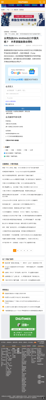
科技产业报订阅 (41, 354)
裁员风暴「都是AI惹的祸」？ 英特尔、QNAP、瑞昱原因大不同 (23, 263)
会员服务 (39, 351)
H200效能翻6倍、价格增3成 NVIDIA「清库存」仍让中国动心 (20, 212)
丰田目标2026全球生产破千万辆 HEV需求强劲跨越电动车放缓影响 (22, 216)
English (42, 343)
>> (31, 250)
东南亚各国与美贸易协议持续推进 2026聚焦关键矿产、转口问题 (21, 219)
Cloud (23, 376)
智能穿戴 (24, 384)
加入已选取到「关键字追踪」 (14, 153)
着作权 (20, 342)
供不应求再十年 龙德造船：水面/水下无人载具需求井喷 (18, 242)
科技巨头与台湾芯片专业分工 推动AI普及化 (17, 297)
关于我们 (3, 342)
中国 (25, 150)
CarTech (24, 386)
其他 (32, 359)
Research (24, 346)
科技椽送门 (3, 360)
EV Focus (24, 361)
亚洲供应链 (24, 364)
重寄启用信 (13, 101)
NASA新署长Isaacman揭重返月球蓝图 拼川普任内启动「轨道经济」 (22, 179)
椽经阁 (29, 346)
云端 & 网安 (33, 353)
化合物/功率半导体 (24, 356)
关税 (12, 150)
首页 (3, 346)
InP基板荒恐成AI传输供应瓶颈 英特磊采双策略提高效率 (18, 231)
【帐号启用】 (9, 113)
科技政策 (9, 371)
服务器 (23, 380)
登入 (23, 108)
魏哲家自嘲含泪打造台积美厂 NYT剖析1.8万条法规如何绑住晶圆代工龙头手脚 (22, 195)
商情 (18, 351)
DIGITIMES (41, 346)
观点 (18, 350)
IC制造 (23, 388)
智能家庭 (24, 368)
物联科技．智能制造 (9, 373)
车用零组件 (24, 349)
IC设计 (23, 387)
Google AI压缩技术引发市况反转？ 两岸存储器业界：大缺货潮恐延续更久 (24, 268)
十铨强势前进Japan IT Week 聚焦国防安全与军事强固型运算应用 (24, 311)
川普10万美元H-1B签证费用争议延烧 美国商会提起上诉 (19, 191)
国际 (14, 355)
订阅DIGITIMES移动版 (41, 356)
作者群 (28, 354)
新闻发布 (9, 342)
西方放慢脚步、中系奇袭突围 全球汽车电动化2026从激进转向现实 (22, 235)
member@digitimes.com (12, 133)
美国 (7, 150)
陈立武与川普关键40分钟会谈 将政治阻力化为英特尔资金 (19, 223)
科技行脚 (29, 352)
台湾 (31, 150)
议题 (18, 348)
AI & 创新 (33, 358)
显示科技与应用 (24, 391)
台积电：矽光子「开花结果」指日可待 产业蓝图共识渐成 (22, 272)
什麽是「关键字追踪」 (12, 156)
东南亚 (15, 350)
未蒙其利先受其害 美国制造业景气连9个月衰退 (16, 208)
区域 (13, 348)
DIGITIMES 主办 (34, 349)
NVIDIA (19, 150)
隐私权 (25, 342)
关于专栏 (29, 355)
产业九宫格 (3, 358)
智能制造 (24, 366)
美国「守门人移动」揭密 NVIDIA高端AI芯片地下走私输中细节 (20, 168)
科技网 (2, 9)
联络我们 (39, 361)
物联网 (23, 369)
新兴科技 (24, 362)
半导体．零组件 (9, 350)
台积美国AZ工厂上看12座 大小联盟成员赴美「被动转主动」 (22, 276)
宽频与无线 (24, 371)
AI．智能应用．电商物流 (18, 9)
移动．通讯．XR (8, 356)
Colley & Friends (29, 349)
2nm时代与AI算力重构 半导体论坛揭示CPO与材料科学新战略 (22, 307)
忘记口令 (8, 101)
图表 (8, 375)
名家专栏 (29, 351)
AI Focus (24, 377)
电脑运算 (24, 379)
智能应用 (33, 351)
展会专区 (19, 353)
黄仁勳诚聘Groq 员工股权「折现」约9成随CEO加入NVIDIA (20, 187)
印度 (14, 351)
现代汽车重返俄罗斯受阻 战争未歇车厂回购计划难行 (18, 175)
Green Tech (23, 359)
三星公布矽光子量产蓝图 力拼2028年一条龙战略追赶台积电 (22, 280)
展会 (2, 362)
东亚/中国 (14, 353)
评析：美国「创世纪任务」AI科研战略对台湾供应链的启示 (19, 227)
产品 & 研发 (33, 356)
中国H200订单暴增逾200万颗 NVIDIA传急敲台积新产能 (19, 183)
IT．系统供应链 (9, 366)
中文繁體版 (41, 341)
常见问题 (30, 342)
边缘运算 (24, 354)
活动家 (34, 346)
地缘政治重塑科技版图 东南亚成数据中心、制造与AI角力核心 (20, 239)
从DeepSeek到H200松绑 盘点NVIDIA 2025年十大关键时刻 (20, 200)
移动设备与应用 (24, 382)
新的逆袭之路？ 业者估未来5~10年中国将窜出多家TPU (18, 204)
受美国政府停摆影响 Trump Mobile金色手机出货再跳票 (19, 171)
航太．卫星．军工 (8, 363)
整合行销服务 (40, 358)
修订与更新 (3, 365)
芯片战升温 (3, 349)
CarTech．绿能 (9, 353)
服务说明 (15, 342)
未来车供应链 (3, 352)
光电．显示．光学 (8, 369)
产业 (8, 9)
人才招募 (39, 360)
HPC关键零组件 (24, 352)
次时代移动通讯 (24, 374)
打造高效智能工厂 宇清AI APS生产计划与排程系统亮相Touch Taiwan (22, 302)
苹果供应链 (3, 355)
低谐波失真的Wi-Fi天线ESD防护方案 (15, 293)
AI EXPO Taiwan (33, 362)
